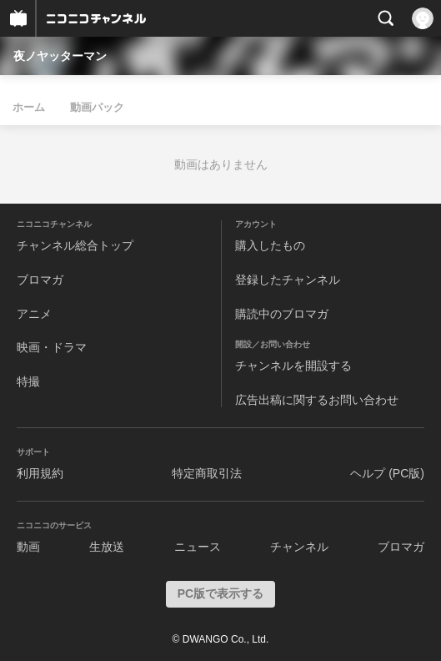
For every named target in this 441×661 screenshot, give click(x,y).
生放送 (106, 546)
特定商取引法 (207, 473)
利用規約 (40, 473)
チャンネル (299, 546)
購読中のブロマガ (281, 313)
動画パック (97, 107)
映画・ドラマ (52, 347)
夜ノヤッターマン (60, 56)
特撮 (28, 381)
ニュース (197, 546)
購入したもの (270, 245)
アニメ (34, 313)
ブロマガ (40, 279)
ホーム (29, 107)
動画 (28, 546)
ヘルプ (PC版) (387, 473)
